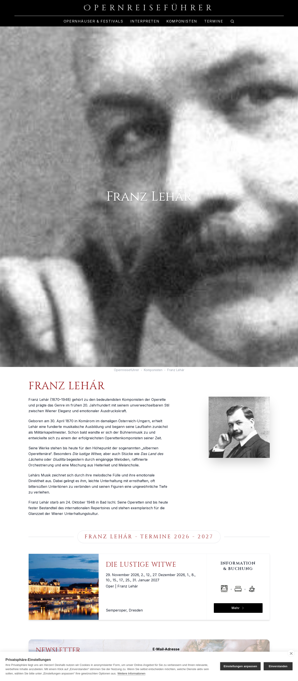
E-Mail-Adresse (166, 649)
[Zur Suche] (232, 21)
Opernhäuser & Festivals (93, 21)
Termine (213, 21)
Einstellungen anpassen (240, 666)
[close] (291, 653)
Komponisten (181, 21)
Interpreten (145, 21)
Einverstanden (278, 666)
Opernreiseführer (126, 370)
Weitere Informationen (131, 673)
